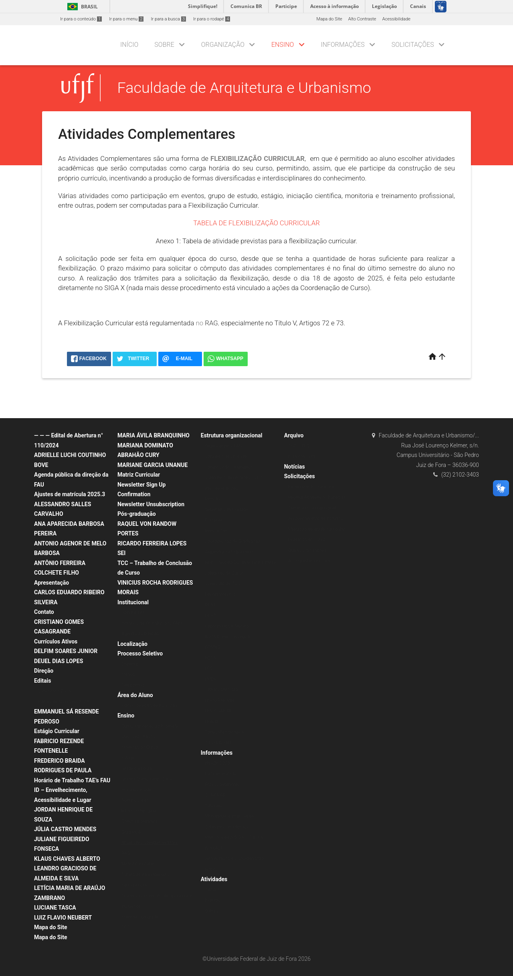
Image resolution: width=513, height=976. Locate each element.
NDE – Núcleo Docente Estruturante (240, 562)
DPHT (210, 615)
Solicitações (413, 44)
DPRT (210, 604)
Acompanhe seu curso (310, 560)
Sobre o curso (135, 800)
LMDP (211, 679)
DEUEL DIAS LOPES (58, 661)
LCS (209, 668)
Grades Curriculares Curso (147, 779)
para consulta (301, 456)
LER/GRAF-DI (218, 710)
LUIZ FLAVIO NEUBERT (63, 917)
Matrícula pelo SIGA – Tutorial (235, 837)
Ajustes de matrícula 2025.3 (69, 494)
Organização (222, 44)
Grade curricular (137, 768)
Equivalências (135, 885)
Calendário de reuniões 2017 (233, 477)
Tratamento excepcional (312, 508)
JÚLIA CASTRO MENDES (65, 829)
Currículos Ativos (55, 641)
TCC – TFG (299, 446)
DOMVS (212, 647)
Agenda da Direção (140, 633)
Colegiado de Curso (224, 573)
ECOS (210, 658)
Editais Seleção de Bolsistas (149, 705)
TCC (125, 927)
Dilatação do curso (306, 539)
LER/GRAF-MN (219, 700)
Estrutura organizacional (232, 435)
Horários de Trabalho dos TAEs (152, 623)
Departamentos (220, 594)
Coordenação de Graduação (233, 541)
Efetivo (128, 674)
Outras (211, 911)
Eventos (212, 900)
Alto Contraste (362, 19)
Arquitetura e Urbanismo (229, 552)
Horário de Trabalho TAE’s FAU (72, 780)
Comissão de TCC (222, 583)
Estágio (128, 757)
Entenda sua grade (139, 917)
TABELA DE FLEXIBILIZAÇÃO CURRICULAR (256, 223)
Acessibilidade (396, 19)
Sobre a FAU (133, 612)
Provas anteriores (222, 784)
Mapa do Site (329, 19)
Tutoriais (213, 805)
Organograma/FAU (223, 446)
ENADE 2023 (217, 763)
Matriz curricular (137, 863)
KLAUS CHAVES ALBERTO (67, 859)
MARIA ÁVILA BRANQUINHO (153, 435)
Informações (342, 44)
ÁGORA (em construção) (229, 636)
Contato (44, 612)
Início (129, 44)
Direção (43, 670)
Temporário (132, 685)
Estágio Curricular (56, 731)
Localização (132, 644)
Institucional (133, 602)
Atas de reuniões (221, 488)
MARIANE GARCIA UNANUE (152, 465)
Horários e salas (137, 789)
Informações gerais (140, 811)
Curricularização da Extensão (150, 726)
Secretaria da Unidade (226, 509)
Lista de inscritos (222, 773)
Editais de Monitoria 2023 (63, 701)
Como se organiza (139, 821)
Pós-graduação (136, 514)
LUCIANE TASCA (55, 907)
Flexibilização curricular (311, 486)
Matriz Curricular (138, 474)
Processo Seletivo (140, 653)
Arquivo (294, 435)
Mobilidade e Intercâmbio (230, 816)
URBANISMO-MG (221, 689)
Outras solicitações (307, 550)
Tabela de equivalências (145, 874)
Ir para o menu (126, 19)
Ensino (282, 44)
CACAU (212, 889)
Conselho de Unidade (226, 456)
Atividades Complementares (149, 842)
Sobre (164, 44)
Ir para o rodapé (211, 19)
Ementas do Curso (139, 747)
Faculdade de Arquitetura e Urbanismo (244, 87)
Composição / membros (229, 467)
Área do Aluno (135, 695)
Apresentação (51, 582)
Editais (42, 680)
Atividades (214, 879)
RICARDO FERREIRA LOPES (151, 543)
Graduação (132, 832)
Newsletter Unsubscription (150, 504)
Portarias (214, 520)
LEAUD (211, 721)
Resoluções (216, 530)
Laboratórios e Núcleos (228, 626)
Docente (129, 664)
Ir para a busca (168, 19)
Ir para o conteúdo (81, 19)
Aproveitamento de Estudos (315, 518)
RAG (211, 323)
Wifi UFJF (214, 848)
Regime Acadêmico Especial (316, 497)
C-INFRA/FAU (218, 743)
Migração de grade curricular (316, 529)
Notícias (213, 869)
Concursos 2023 (54, 690)
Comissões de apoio (225, 732)
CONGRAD (215, 795)
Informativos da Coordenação (234, 858)
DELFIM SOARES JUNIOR (65, 651)
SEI (121, 553)
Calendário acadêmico (227, 827)
